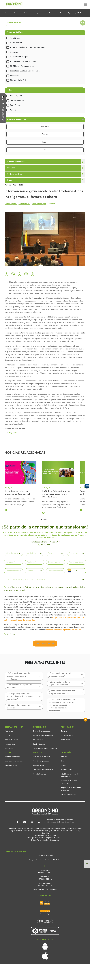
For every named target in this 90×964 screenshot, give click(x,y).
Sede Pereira (15, 105)
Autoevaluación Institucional (23, 62)
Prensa (45, 134)
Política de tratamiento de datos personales (44, 588)
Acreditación (16, 43)
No (48, 545)
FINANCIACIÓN (67, 728)
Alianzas (14, 52)
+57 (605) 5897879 (45, 886)
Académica (15, 38)
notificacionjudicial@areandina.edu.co (59, 823)
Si (42, 545)
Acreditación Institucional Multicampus (27, 47)
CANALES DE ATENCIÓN (15, 852)
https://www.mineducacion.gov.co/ (45, 841)
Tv (45, 150)
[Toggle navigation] (85, 4)
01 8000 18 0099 (51, 890)
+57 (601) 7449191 (45, 873)
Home (7, 13)
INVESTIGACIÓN (40, 728)
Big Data (13, 433)
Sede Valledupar (17, 101)
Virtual (13, 110)
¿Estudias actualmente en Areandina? (45, 543)
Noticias (16, 13)
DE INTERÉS (66, 753)
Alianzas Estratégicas (19, 57)
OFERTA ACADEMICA (14, 728)
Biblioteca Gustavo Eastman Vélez (25, 71)
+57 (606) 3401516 (45, 880)
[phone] (79, 571)
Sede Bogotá (16, 96)
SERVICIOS (37, 753)
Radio (45, 142)
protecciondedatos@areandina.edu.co (63, 630)
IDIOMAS (8, 753)
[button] (3, 96)
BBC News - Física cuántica (22, 66)
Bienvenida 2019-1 (18, 80)
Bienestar (14, 76)
